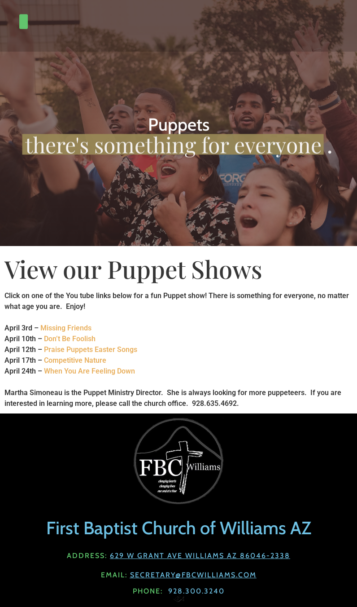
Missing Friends (66, 328)
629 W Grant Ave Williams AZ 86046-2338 (200, 555)
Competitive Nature (75, 360)
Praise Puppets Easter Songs (90, 349)
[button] (23, 16)
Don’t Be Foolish (70, 338)
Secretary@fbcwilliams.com (193, 575)
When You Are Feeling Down (89, 371)
